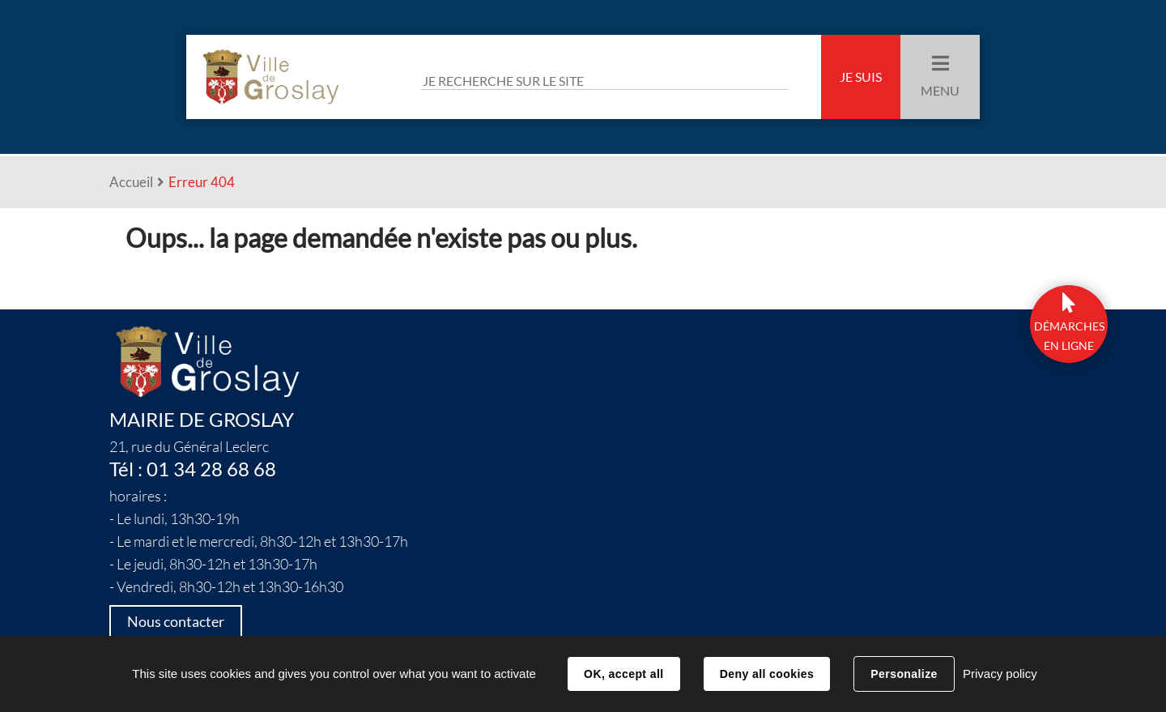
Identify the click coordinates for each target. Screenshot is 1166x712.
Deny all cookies (767, 673)
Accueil (131, 182)
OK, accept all (623, 673)
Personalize (903, 673)
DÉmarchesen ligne (1069, 336)
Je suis (861, 77)
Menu (940, 90)
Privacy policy (1000, 673)
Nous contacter (175, 621)
